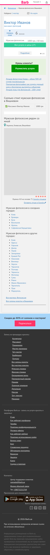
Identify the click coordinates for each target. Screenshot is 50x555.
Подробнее (24, 53)
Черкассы (15, 272)
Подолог (15, 358)
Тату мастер (17, 352)
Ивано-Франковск (18, 283)
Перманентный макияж (21, 379)
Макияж (15, 382)
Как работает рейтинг (19, 434)
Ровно (13, 280)
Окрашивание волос (20, 375)
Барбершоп (17, 355)
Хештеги (13, 457)
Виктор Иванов (25, 24)
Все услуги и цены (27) (25, 45)
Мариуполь (15, 291)
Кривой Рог (16, 256)
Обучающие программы (20, 450)
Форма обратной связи (19, 486)
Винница (14, 261)
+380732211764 (20, 489)
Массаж (15, 392)
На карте (32, 13)
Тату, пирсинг (17, 395)
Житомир (15, 275)
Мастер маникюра (19, 348)
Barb (25, 2)
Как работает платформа (20, 420)
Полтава (14, 269)
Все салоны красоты (20, 362)
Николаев (15, 259)
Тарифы (13, 424)
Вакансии (14, 454)
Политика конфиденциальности (23, 427)
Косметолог (17, 338)
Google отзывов (39, 199)
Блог (12, 444)
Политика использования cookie (23, 437)
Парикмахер (17, 345)
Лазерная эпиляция (20, 385)
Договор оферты (17, 430)
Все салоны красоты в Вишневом (19, 301)
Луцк (13, 288)
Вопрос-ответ (15, 440)
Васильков (15, 222)
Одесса (14, 243)
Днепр (14, 248)
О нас (12, 417)
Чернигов (15, 267)
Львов (13, 251)
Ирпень (14, 225)
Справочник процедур (19, 447)
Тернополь (15, 285)
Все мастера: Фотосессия (16, 297)
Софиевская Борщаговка (21, 228)
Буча (13, 220)
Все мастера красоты (20, 365)
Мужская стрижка (19, 368)
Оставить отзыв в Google (35, 202)
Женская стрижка (19, 372)
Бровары (15, 217)
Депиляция (16, 389)
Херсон (14, 264)
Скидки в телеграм (17, 464)
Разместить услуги (25, 68)
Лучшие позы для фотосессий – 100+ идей (23, 89)
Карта (12, 460)
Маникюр (15, 399)
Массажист (16, 342)
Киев (13, 214)
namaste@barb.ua (17, 482)
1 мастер (15, 13)
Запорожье (15, 253)
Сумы (13, 277)
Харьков (14, 245)
